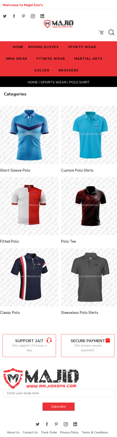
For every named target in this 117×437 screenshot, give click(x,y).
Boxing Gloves (44, 47)
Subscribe (58, 406)
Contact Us (30, 432)
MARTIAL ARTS (89, 59)
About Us (13, 432)
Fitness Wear (51, 59)
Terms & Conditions (95, 432)
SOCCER (42, 70)
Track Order (49, 432)
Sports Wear (82, 47)
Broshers (69, 70)
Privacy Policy (69, 432)
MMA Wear (17, 59)
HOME (18, 47)
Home (33, 82)
